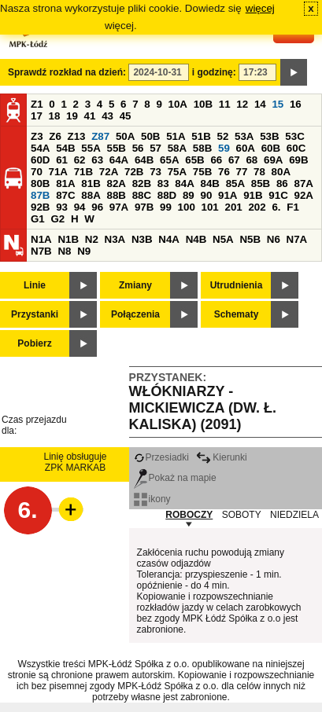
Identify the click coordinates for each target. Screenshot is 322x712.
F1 (293, 207)
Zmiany (135, 285)
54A (40, 148)
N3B (142, 239)
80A (281, 172)
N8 (64, 251)
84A (184, 183)
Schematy (236, 314)
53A (244, 136)
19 (72, 116)
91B (252, 195)
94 (80, 207)
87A (303, 183)
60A (245, 148)
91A (227, 195)
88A (90, 195)
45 (125, 116)
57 (155, 148)
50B (150, 136)
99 (166, 207)
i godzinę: (214, 72)
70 (37, 172)
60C (296, 148)
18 (55, 116)
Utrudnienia (236, 285)
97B (144, 207)
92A (303, 195)
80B (40, 183)
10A (177, 104)
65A (169, 160)
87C (65, 195)
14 (260, 104)
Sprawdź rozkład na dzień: (67, 72)
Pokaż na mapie (175, 477)
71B (83, 172)
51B (200, 136)
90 (206, 195)
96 (97, 207)
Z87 (100, 136)
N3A (115, 239)
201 (233, 207)
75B (202, 172)
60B (270, 148)
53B (269, 136)
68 (251, 160)
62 (80, 160)
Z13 (77, 136)
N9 (84, 251)
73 (155, 172)
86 (282, 183)
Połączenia (135, 314)
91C (277, 195)
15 (277, 104)
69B (298, 160)
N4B (196, 239)
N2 (91, 239)
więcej (260, 8)
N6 (273, 239)
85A (235, 183)
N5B (250, 239)
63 (97, 160)
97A (118, 207)
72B (133, 172)
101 (210, 207)
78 (259, 172)
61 (62, 160)
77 (242, 172)
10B (203, 104)
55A (90, 148)
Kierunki (221, 457)
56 (138, 148)
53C (294, 136)
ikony (152, 499)
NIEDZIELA (294, 514)
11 (225, 104)
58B (202, 148)
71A (58, 172)
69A (273, 160)
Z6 (55, 136)
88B (115, 195)
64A (118, 160)
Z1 (37, 104)
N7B (41, 251)
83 (163, 183)
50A (125, 136)
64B (144, 160)
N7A (297, 239)
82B (141, 183)
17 (37, 116)
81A (65, 183)
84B (209, 183)
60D (40, 160)
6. (276, 207)
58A (177, 148)
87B (40, 195)
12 (242, 104)
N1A (41, 239)
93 (62, 207)
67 (234, 160)
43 (107, 116)
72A (108, 172)
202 (256, 207)
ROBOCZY (189, 514)
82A (115, 183)
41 (90, 116)
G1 (38, 219)
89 (188, 195)
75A (177, 172)
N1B (68, 239)
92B (40, 207)
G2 (57, 219)
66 (216, 160)
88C (141, 195)
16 (296, 104)
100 (186, 207)
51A (175, 136)
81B (90, 183)
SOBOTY (241, 514)
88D (166, 195)
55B (115, 148)
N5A (223, 239)
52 (223, 136)
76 (224, 172)
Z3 (37, 136)
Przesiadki (161, 457)
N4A (169, 239)
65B (194, 160)
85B (260, 183)
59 (224, 148)
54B (65, 148)
